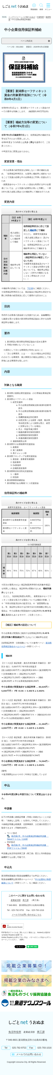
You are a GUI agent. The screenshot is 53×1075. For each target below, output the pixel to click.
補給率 (33, 230)
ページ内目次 (27, 41)
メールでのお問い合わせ (28, 1054)
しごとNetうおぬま (28, 17)
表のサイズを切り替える (26, 211)
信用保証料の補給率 (15, 493)
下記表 (30, 288)
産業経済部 (16, 900)
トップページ (13, 17)
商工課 (26, 900)
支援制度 (40, 17)
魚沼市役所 (14, 1032)
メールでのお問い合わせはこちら (26, 914)
